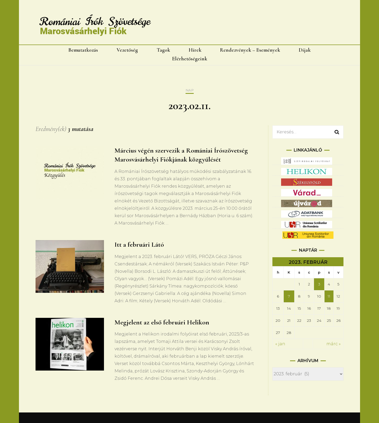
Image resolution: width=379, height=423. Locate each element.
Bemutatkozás (83, 50)
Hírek (195, 50)
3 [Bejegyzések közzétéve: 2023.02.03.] (319, 284)
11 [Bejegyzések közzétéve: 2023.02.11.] (329, 296)
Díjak (305, 50)
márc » (333, 343)
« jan (280, 343)
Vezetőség (127, 50)
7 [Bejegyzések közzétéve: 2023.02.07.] (289, 296)
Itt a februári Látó (139, 244)
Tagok (163, 50)
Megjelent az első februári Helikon (161, 322)
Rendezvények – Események (250, 50)
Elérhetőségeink (189, 59)
